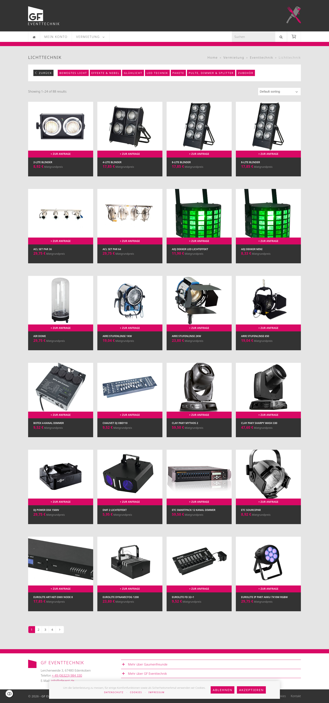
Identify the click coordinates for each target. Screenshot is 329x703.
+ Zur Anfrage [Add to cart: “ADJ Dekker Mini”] (268, 241)
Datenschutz (114, 692)
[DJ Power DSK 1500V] (60, 491)
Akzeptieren (251, 690)
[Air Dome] (60, 317)
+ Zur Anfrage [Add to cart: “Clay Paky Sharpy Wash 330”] (268, 415)
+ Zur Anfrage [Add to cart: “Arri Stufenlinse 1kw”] (130, 328)
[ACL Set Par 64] (129, 230)
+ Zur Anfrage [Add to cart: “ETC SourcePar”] (268, 502)
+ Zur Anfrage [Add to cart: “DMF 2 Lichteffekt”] (130, 502)
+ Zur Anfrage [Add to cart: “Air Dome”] (61, 328)
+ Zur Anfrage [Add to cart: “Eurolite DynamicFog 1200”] (130, 589)
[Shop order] (279, 91)
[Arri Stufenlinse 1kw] (129, 317)
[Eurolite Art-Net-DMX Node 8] (60, 578)
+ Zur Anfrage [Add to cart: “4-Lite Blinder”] (130, 154)
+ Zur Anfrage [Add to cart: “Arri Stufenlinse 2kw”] (199, 328)
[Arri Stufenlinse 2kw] (199, 317)
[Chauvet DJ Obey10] (129, 404)
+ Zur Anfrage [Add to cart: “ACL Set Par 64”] (130, 241)
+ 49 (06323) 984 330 (67, 675)
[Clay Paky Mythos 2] (199, 404)
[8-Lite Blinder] (199, 143)
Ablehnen (222, 690)
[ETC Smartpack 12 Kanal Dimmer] (199, 491)
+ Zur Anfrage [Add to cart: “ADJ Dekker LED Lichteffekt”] (199, 241)
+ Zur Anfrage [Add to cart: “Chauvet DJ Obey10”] (130, 415)
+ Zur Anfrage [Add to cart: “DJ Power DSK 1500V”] (61, 502)
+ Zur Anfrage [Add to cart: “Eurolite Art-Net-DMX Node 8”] (61, 589)
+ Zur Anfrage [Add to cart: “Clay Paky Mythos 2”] (199, 415)
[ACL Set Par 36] (60, 230)
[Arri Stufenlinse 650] (268, 317)
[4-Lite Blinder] (129, 143)
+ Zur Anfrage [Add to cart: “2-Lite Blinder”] (61, 154)
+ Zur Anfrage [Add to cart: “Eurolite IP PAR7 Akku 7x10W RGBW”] (268, 589)
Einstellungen (9, 694)
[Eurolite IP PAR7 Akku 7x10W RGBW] (268, 578)
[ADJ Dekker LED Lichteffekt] (199, 230)
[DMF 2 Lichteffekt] (129, 491)
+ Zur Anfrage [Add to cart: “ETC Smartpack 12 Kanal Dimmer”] (199, 502)
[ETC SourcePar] (268, 491)
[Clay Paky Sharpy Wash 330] (268, 404)
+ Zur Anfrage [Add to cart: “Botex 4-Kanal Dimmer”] (61, 415)
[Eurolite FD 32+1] (199, 578)
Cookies (136, 692)
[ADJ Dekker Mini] (268, 230)
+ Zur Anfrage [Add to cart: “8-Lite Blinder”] (199, 154)
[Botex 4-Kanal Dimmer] (60, 404)
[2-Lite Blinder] (60, 143)
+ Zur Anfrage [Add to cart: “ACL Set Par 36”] (61, 241)
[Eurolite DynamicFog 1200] (129, 578)
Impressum (157, 692)
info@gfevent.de (62, 680)
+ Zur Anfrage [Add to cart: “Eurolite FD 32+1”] (199, 589)
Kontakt (296, 696)
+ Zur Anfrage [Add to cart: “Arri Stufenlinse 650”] (268, 328)
